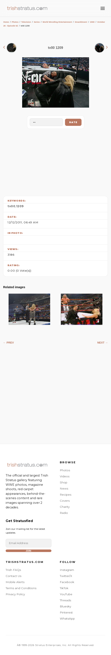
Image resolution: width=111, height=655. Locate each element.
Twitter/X (66, 576)
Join (28, 551)
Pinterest (66, 612)
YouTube (66, 594)
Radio (64, 512)
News (64, 488)
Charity (65, 506)
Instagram (67, 570)
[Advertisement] (55, 161)
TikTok (64, 588)
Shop (63, 482)
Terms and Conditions (21, 588)
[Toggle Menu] (102, 8)
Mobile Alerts (15, 582)
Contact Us (13, 576)
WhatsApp (67, 618)
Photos (15, 22)
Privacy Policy (15, 594)
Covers (65, 500)
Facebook (67, 582)
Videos (64, 476)
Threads (65, 600)
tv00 (11, 206)
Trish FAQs (13, 570)
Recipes (65, 494)
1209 (20, 206)
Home (6, 22)
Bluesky (65, 606)
